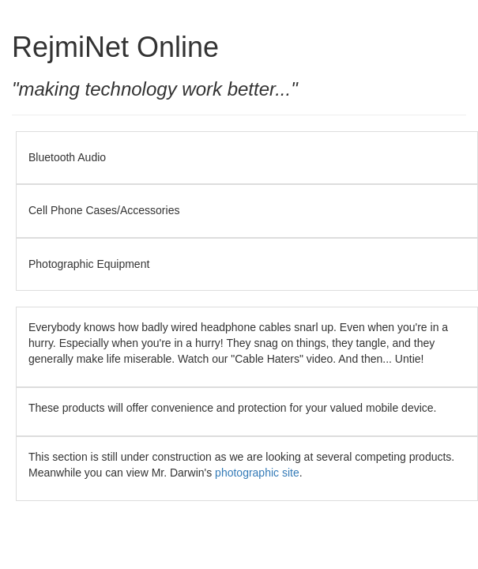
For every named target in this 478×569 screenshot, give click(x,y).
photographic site (257, 472)
